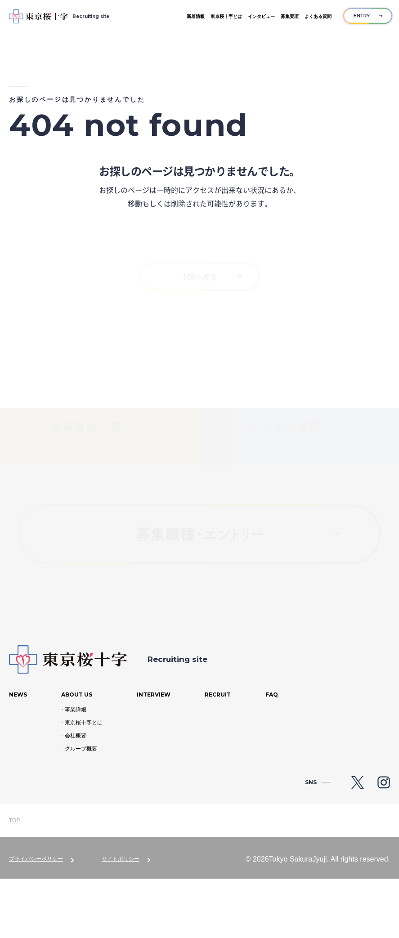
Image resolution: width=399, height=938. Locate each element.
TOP (14, 880)
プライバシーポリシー (36, 918)
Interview (153, 753)
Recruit (218, 753)
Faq (271, 753)
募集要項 (290, 16)
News (18, 753)
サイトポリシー (120, 918)
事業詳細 (75, 769)
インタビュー (261, 16)
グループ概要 (81, 808)
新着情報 (196, 16)
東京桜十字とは (226, 16)
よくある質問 (318, 16)
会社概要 (75, 795)
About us (76, 753)
